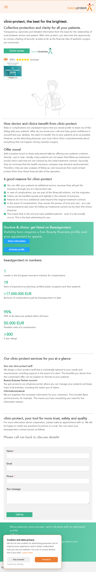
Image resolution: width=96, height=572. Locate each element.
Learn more (27, 552)
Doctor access (17, 50)
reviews (34, 59)
